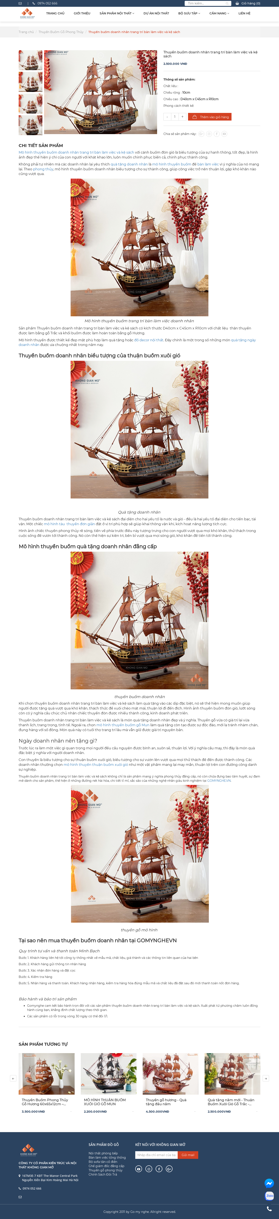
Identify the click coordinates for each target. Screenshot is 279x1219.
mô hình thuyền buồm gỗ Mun (122, 725)
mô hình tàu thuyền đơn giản (69, 524)
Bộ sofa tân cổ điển (103, 1162)
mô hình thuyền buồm (171, 164)
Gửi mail (188, 1155)
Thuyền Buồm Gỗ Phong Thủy (61, 32)
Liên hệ (244, 13)
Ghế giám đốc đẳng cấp (106, 1166)
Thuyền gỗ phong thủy (106, 1170)
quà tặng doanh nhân (129, 164)
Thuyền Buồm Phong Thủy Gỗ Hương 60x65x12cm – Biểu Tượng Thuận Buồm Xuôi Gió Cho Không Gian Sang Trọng (45, 1102)
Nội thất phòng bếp (103, 1153)
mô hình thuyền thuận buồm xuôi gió (96, 765)
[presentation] (13, 1078)
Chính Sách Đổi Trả (103, 1174)
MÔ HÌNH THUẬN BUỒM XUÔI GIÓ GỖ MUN (105, 1102)
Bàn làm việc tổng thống (107, 1157)
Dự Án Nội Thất (156, 13)
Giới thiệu (82, 13)
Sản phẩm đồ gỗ (104, 1144)
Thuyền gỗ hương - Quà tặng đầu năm (166, 1102)
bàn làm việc (208, 164)
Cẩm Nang (219, 13)
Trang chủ (55, 13)
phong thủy (43, 169)
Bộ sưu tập (189, 13)
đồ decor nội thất (148, 340)
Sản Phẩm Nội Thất (117, 13)
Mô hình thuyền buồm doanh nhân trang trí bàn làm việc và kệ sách (76, 152)
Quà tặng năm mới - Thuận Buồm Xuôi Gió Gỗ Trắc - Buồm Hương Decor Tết (231, 1102)
